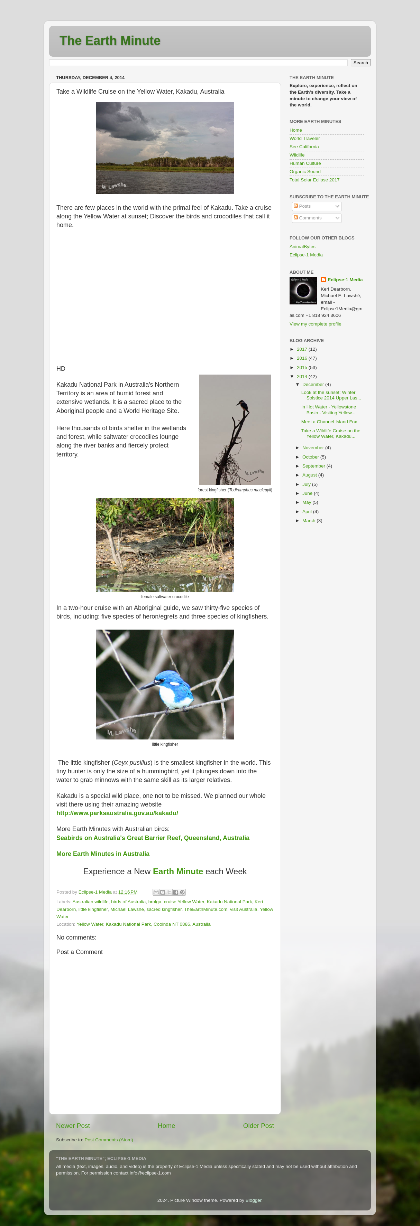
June (308, 493)
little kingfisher (93, 909)
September (314, 466)
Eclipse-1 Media (306, 254)
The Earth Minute (110, 41)
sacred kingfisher (163, 909)
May (307, 502)
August (310, 475)
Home (166, 1125)
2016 (303, 358)
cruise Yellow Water (184, 901)
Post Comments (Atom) (109, 1139)
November (313, 447)
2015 (303, 367)
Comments (308, 217)
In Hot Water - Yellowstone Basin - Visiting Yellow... (328, 409)
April (307, 511)
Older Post (258, 1125)
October (311, 457)
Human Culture (305, 163)
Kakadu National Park (229, 901)
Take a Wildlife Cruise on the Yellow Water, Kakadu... (330, 433)
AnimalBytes (303, 246)
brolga (155, 901)
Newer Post (73, 1125)
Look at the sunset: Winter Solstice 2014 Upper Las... (331, 395)
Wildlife (297, 155)
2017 (303, 349)
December (313, 384)
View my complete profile (315, 324)
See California (304, 146)
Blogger (254, 1200)
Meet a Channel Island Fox (329, 421)
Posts (302, 206)
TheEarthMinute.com (205, 909)
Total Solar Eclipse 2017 (315, 179)
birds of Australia (128, 901)
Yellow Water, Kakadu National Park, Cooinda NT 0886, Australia (143, 924)
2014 (303, 376)
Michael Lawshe (127, 909)
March (309, 520)
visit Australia (243, 909)
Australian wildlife (91, 901)
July (307, 484)
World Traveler (305, 138)
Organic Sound (305, 171)
